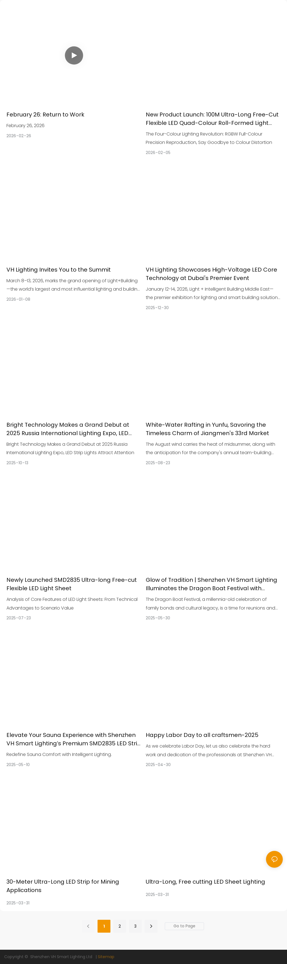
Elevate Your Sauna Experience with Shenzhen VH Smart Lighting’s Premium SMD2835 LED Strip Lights (73, 739)
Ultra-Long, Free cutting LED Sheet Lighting (205, 882)
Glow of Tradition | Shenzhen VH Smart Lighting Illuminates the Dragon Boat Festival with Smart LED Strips (211, 584)
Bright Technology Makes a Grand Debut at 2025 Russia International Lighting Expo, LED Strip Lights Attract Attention (67, 429)
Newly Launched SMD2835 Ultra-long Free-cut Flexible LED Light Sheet (71, 584)
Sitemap (106, 957)
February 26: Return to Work (45, 114)
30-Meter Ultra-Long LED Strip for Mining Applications (62, 886)
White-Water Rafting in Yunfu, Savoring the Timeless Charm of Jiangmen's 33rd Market (207, 429)
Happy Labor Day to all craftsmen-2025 (202, 735)
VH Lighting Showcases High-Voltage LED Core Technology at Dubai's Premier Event (211, 274)
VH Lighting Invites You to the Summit (58, 270)
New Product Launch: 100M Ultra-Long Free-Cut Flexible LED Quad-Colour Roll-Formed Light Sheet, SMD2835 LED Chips (212, 119)
